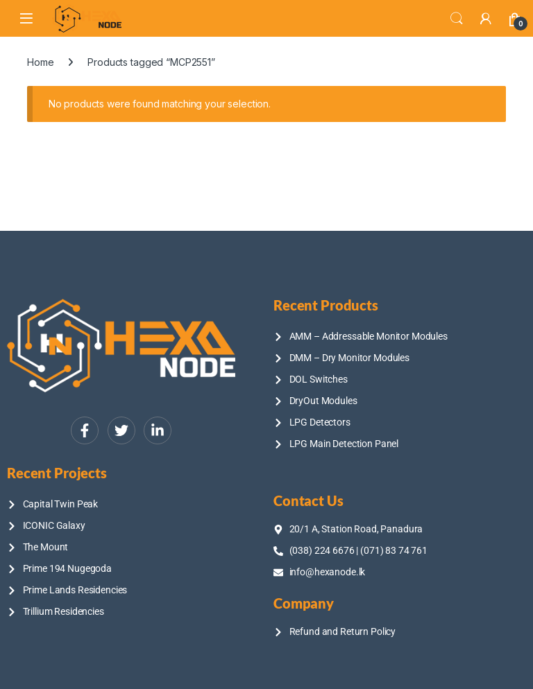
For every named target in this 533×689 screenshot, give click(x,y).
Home (40, 62)
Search (456, 18)
